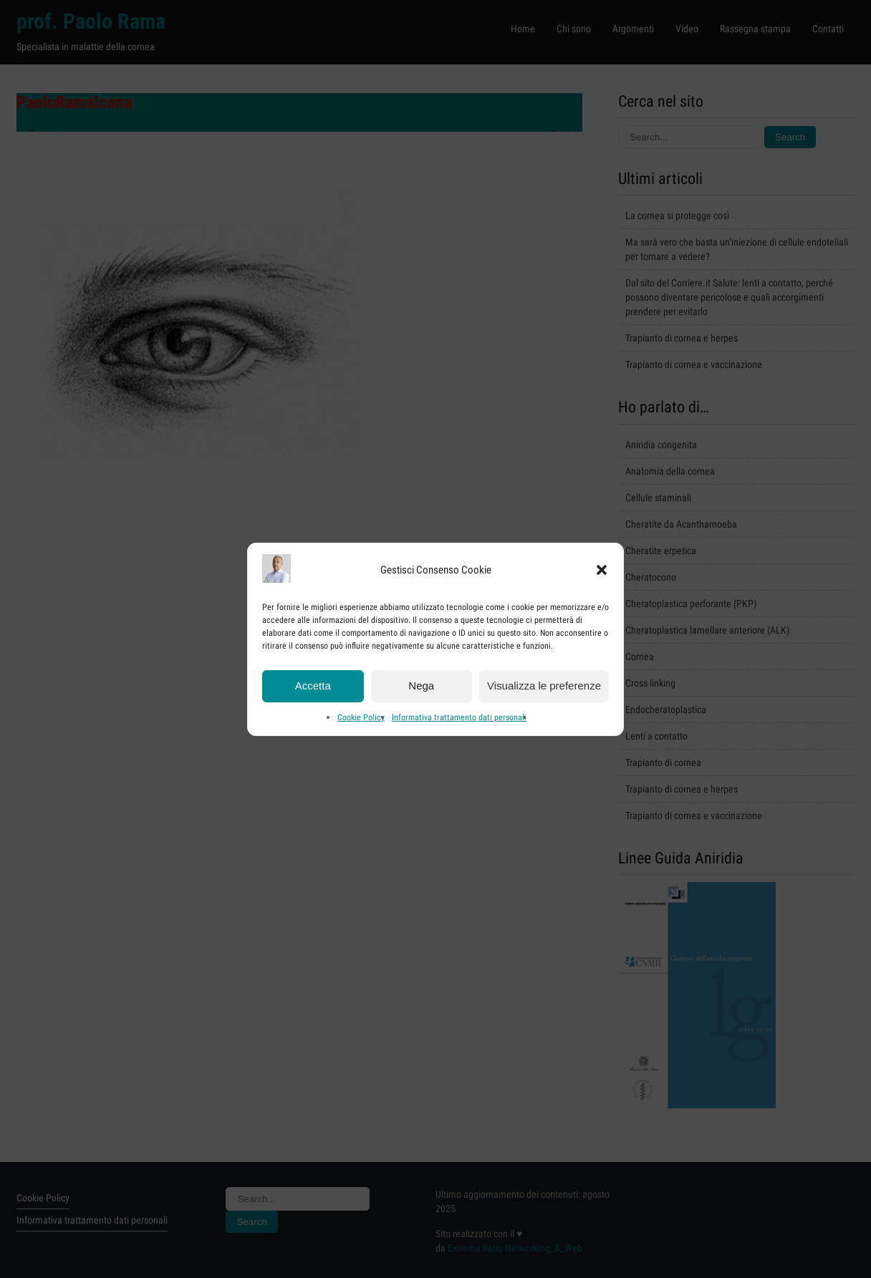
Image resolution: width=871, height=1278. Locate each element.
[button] (602, 578)
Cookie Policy (361, 725)
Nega (421, 693)
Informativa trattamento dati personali (459, 725)
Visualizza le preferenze (544, 693)
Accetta (313, 693)
